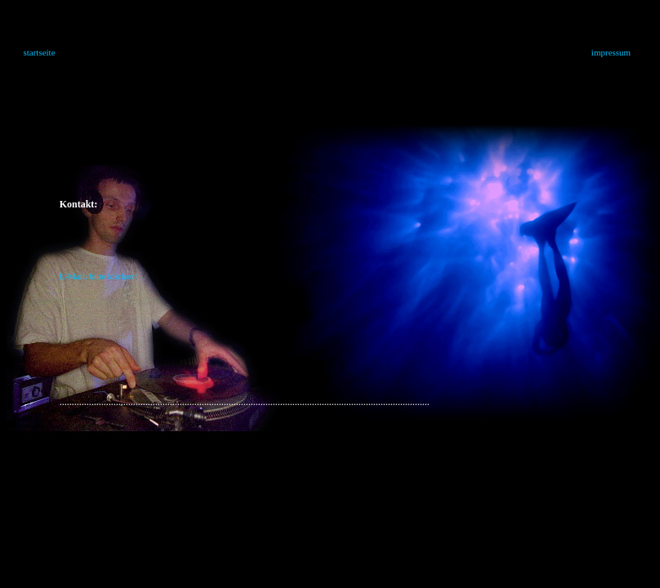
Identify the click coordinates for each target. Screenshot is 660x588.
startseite (39, 52)
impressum (611, 52)
